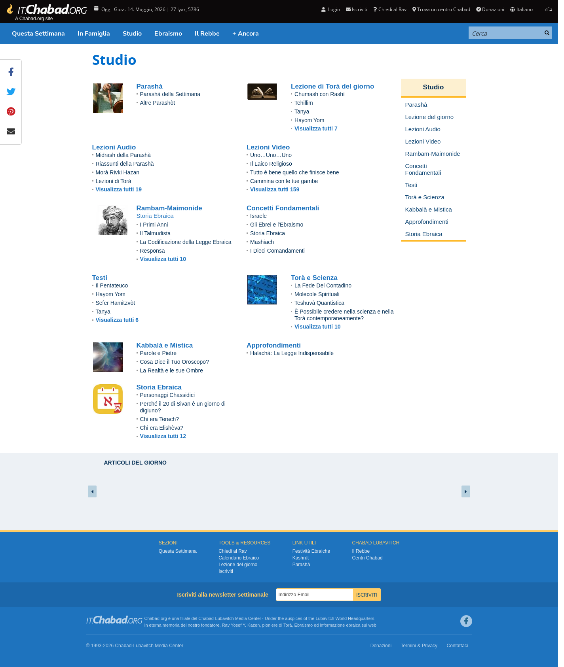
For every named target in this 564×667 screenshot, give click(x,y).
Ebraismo (168, 33)
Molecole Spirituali (317, 294)
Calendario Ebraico (238, 558)
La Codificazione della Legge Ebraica (186, 242)
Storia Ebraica (267, 233)
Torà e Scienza (314, 278)
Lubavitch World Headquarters (344, 618)
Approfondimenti (274, 345)
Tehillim (303, 103)
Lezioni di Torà (113, 181)
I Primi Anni (154, 224)
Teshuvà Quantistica (319, 303)
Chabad (206, 618)
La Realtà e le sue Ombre (171, 370)
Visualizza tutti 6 (117, 320)
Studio (132, 33)
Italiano (521, 9)
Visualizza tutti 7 (316, 128)
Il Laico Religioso (271, 164)
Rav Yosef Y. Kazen (241, 625)
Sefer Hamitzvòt (115, 303)
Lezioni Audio (114, 147)
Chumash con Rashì (319, 94)
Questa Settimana (38, 33)
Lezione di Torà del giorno (332, 86)
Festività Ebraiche (311, 551)
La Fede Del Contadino (322, 285)
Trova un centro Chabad (441, 9)
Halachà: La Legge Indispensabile (292, 353)
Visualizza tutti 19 (119, 189)
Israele (258, 216)
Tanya (301, 111)
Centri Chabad (367, 558)
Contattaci (457, 645)
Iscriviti (356, 9)
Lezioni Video (268, 147)
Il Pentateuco (112, 285)
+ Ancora (245, 33)
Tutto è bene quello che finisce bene (294, 172)
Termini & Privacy (419, 645)
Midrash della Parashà (123, 155)
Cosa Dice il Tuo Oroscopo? (174, 362)
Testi (99, 278)
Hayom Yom (309, 120)
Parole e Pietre (158, 353)
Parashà (150, 86)
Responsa (152, 251)
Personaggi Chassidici (167, 395)
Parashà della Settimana (170, 94)
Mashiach (262, 242)
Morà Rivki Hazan (117, 172)
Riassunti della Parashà (125, 164)
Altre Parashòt (157, 103)
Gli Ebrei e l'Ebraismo (276, 224)
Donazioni (490, 9)
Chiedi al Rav (389, 9)
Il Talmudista (155, 233)
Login (330, 9)
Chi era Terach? (159, 419)
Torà (287, 625)
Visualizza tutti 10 (163, 259)
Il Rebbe (207, 33)
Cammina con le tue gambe (284, 181)
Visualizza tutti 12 (163, 436)
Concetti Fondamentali (283, 208)
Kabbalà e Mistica (165, 345)
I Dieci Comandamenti (277, 251)
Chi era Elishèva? (162, 428)
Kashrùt (300, 558)
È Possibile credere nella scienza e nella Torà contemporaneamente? (344, 314)
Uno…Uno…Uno (271, 155)
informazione (332, 625)
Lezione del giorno (237, 564)
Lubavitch (224, 618)
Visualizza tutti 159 (274, 189)
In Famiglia (94, 33)
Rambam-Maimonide (169, 208)
